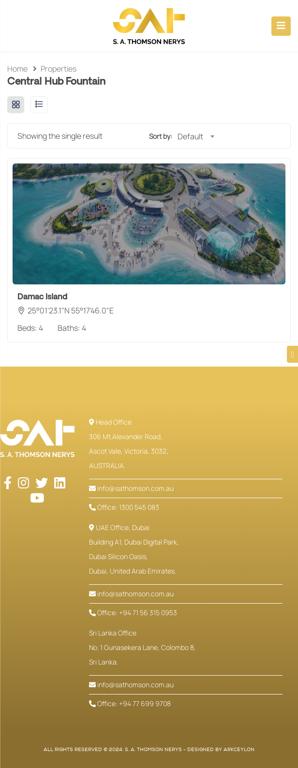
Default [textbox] (190, 136)
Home (17, 68)
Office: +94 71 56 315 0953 (133, 612)
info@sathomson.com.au (131, 488)
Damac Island (42, 297)
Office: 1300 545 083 (124, 507)
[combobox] (196, 136)
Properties (58, 68)
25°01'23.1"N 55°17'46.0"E (71, 310)
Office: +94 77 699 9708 (130, 703)
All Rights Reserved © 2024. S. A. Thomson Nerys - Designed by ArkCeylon (149, 750)
